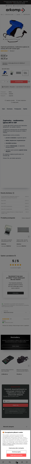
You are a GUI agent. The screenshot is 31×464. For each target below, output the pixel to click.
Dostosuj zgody (16, 452)
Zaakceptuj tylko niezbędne (16, 448)
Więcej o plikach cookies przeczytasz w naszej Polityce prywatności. (15, 444)
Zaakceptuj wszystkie (16, 455)
